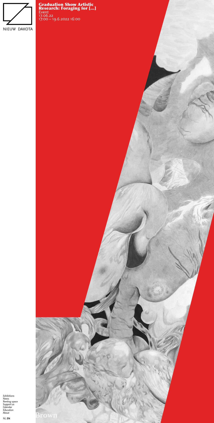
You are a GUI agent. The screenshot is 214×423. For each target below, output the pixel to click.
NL (4, 418)
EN (8, 418)
